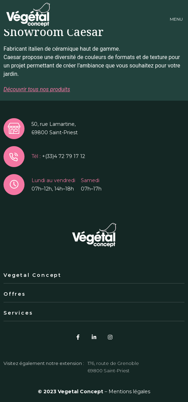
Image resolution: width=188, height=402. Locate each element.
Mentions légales (129, 391)
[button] (176, 15)
